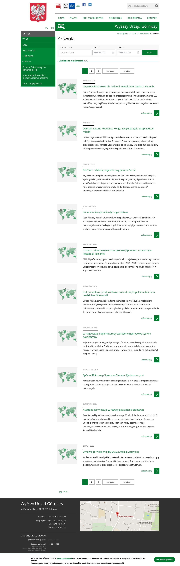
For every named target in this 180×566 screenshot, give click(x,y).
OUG (25, 44)
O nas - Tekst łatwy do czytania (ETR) (34, 68)
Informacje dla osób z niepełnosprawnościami (35, 76)
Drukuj (65, 491)
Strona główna (122, 33)
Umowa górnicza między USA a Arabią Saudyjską (111, 451)
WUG (25, 39)
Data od (97, 47)
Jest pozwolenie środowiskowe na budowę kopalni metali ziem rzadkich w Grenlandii (119, 293)
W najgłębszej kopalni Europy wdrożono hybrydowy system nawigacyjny (117, 335)
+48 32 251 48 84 (59, 527)
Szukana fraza (66, 47)
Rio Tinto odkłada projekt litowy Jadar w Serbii (109, 170)
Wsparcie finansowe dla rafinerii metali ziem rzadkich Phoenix (118, 86)
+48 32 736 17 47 (59, 521)
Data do (121, 47)
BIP (58, 6)
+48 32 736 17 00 (59, 516)
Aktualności (144, 33)
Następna (110, 71)
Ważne (28, 61)
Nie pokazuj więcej (164, 559)
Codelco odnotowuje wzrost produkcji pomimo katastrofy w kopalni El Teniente (117, 252)
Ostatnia (127, 71)
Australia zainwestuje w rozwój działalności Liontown (113, 409)
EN (52, 27)
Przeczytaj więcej (64, 558)
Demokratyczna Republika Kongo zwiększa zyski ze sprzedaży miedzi (118, 130)
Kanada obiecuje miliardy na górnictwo (105, 212)
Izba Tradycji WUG (32, 83)
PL (46, 27)
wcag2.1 (66, 6)
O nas (134, 33)
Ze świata (29, 56)
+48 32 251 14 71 (59, 524)
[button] (113, 52)
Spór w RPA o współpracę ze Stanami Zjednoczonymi (113, 375)
